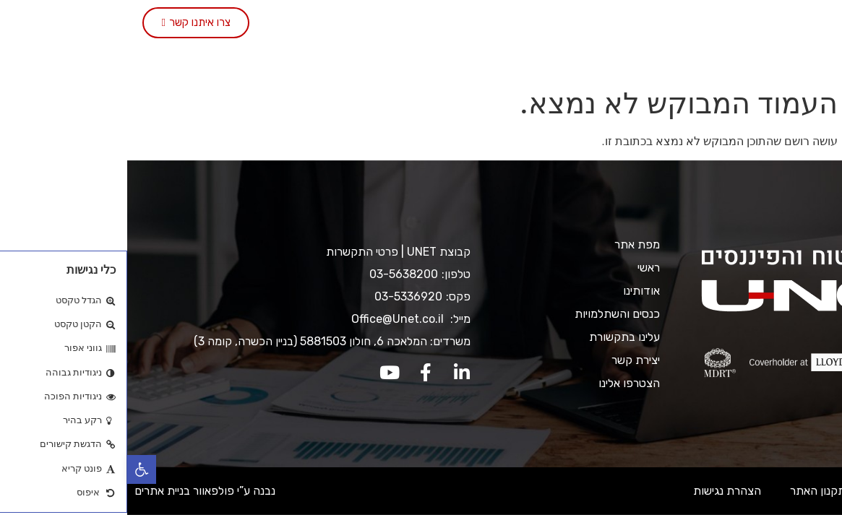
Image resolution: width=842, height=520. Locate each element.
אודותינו (595, 23)
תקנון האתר (690, 491)
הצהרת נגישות (600, 491)
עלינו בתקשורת (294, 23)
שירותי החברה (511, 23)
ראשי (654, 23)
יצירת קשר (205, 23)
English (378, 57)
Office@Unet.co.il (271, 319)
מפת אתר (510, 244)
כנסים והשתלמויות (401, 23)
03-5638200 (276, 274)
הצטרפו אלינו (458, 57)
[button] (14, 469)
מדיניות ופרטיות (783, 491)
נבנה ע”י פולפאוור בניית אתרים (77, 491)
